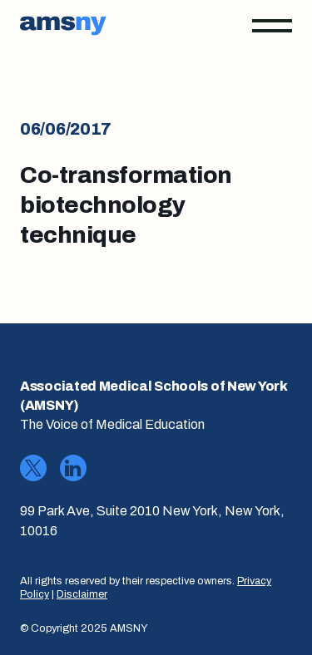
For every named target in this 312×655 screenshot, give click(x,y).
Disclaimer (82, 594)
